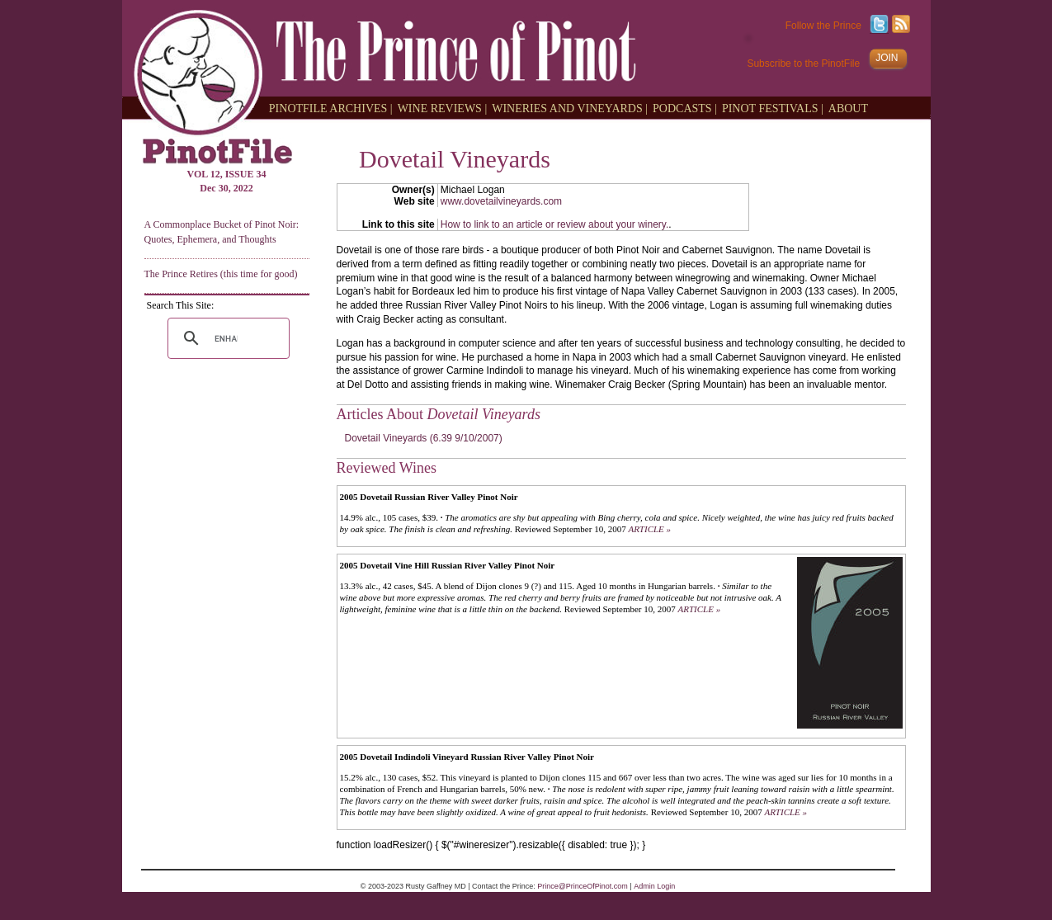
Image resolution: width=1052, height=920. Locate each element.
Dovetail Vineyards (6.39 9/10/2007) (423, 438)
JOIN (886, 58)
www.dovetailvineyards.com (501, 201)
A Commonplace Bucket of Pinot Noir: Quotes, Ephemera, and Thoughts (222, 231)
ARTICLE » (649, 529)
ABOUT (848, 107)
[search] (226, 338)
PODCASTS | (685, 107)
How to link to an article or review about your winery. (555, 224)
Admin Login (654, 886)
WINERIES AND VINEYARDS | (570, 107)
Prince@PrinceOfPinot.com (582, 886)
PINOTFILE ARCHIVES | (331, 107)
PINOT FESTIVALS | (772, 107)
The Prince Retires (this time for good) (221, 274)
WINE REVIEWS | (443, 107)
